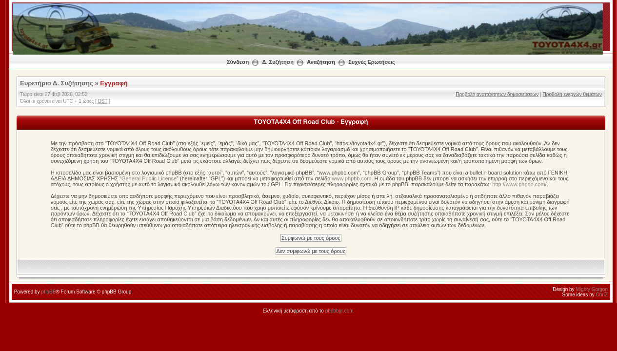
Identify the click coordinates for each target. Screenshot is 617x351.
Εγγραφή (113, 83)
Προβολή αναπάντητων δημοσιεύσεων (497, 94)
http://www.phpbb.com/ (519, 184)
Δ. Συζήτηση (278, 62)
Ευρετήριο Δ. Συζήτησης (56, 83)
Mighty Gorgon (592, 289)
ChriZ (602, 294)
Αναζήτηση (321, 62)
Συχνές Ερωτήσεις (371, 62)
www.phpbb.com (352, 178)
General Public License (149, 178)
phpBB (48, 291)
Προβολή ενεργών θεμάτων (571, 94)
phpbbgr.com (339, 310)
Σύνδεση (238, 62)
